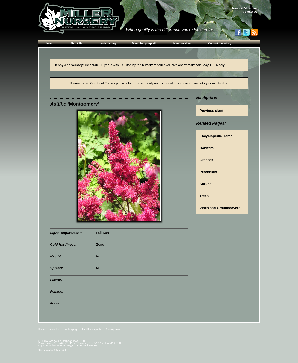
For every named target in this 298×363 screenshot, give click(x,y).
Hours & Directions (244, 8)
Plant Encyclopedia (144, 43)
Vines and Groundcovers (220, 208)
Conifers (207, 148)
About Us (76, 43)
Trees (204, 196)
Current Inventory (219, 43)
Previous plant (211, 110)
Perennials (208, 172)
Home (50, 43)
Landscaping (107, 43)
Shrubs (206, 184)
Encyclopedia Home (216, 136)
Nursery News (182, 43)
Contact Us (250, 11)
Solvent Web (60, 350)
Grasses (206, 160)
